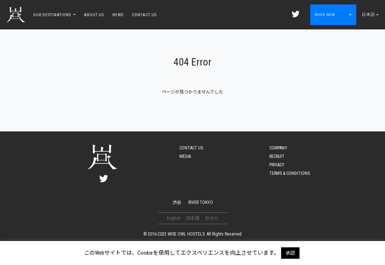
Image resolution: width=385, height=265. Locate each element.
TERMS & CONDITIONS (289, 173)
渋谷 (176, 202)
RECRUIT (276, 156)
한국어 (211, 218)
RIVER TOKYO (200, 202)
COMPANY (278, 148)
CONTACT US (144, 15)
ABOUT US (94, 15)
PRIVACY (276, 164)
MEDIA (185, 156)
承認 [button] (290, 253)
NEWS (117, 15)
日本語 (368, 14)
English (174, 218)
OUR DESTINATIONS (52, 15)
